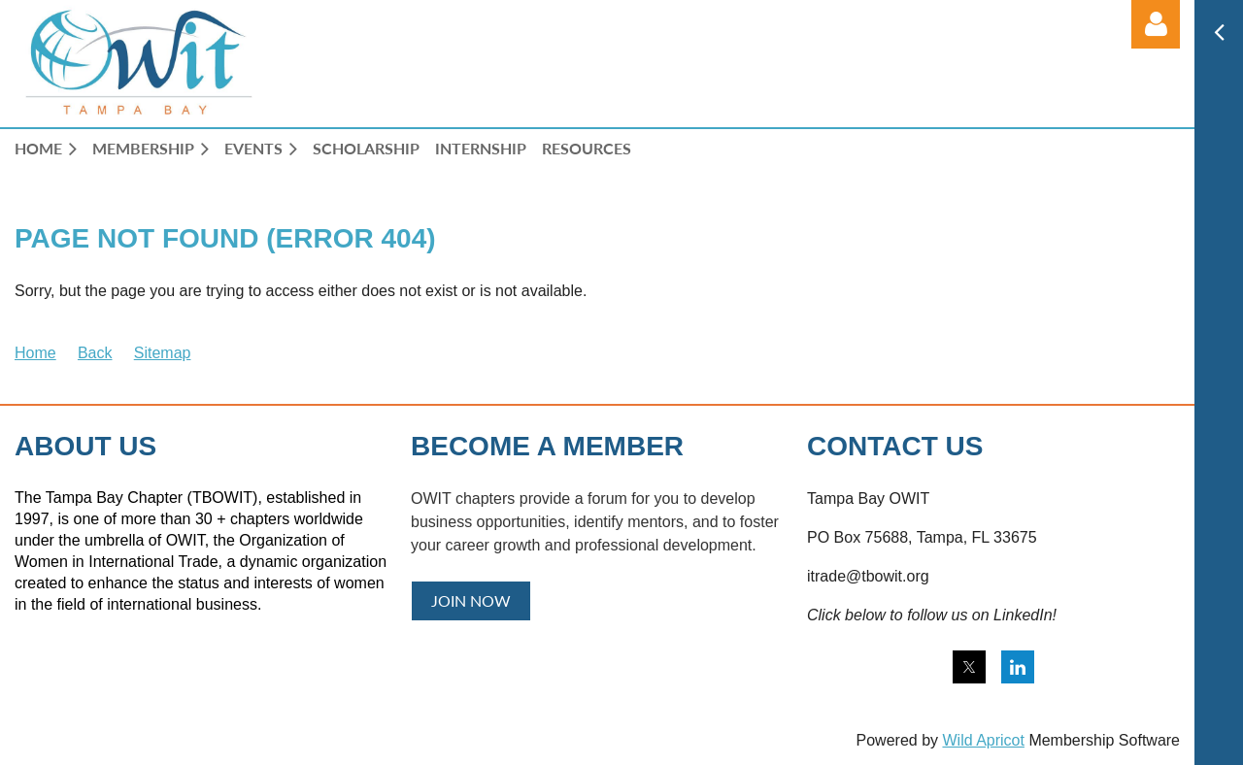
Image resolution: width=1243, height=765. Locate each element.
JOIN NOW (471, 600)
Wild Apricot (983, 740)
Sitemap (162, 353)
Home (35, 353)
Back (95, 353)
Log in (1155, 24)
